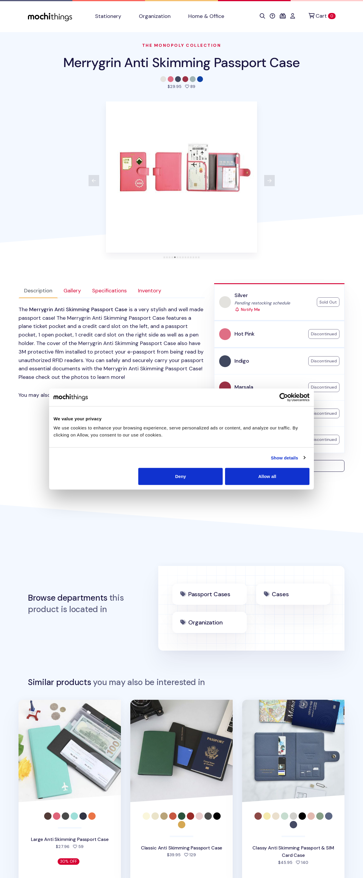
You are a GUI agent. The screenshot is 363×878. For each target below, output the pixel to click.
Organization (205, 622)
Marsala (243, 387)
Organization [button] (155, 16)
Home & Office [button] (206, 16)
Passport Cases (209, 594)
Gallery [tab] (72, 290)
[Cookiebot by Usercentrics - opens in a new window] (283, 397)
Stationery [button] (108, 16)
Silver (241, 295)
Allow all (267, 476)
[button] (262, 16)
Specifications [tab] (109, 290)
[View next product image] (269, 180)
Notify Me (247, 309)
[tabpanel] (112, 352)
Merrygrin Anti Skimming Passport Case (181, 62)
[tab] (164, 257)
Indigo (241, 360)
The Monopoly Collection (181, 45)
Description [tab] (38, 290)
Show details (284, 457)
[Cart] (322, 16)
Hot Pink (244, 333)
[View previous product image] (94, 180)
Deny (180, 476)
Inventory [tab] (149, 290)
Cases (280, 594)
